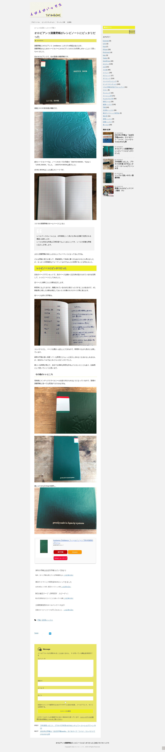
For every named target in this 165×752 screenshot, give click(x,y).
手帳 (39, 620)
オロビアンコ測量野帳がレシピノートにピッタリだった (124, 151)
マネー (105, 90)
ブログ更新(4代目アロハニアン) (113, 87)
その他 (105, 70)
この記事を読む (68, 575)
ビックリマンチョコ (48, 22)
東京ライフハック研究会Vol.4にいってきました (53, 582)
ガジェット (106, 75)
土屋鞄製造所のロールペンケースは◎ (50, 605)
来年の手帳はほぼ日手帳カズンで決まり (50, 570)
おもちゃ (106, 64)
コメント (42, 658)
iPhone (105, 49)
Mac (104, 55)
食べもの (106, 125)
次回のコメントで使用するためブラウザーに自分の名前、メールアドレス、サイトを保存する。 (65, 706)
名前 (40, 681)
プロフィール (35, 22)
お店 (104, 67)
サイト (40, 695)
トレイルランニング (109, 81)
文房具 (69, 22)
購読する (108, 27)
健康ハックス (107, 104)
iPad (104, 46)
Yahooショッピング (60, 558)
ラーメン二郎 (61, 22)
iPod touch (106, 52)
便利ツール (106, 101)
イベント (106, 72)
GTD (104, 44)
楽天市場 (60, 552)
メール (41, 688)
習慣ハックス (107, 119)
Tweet (36, 633)
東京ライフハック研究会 (111, 113)
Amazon (75, 552)
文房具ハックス (47, 620)
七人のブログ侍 (108, 99)
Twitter (105, 58)
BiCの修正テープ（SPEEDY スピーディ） (52, 593)
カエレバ (61, 545)
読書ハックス (107, 122)
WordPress (106, 61)
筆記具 (105, 116)
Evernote (106, 41)
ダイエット (106, 78)
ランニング (106, 93)
